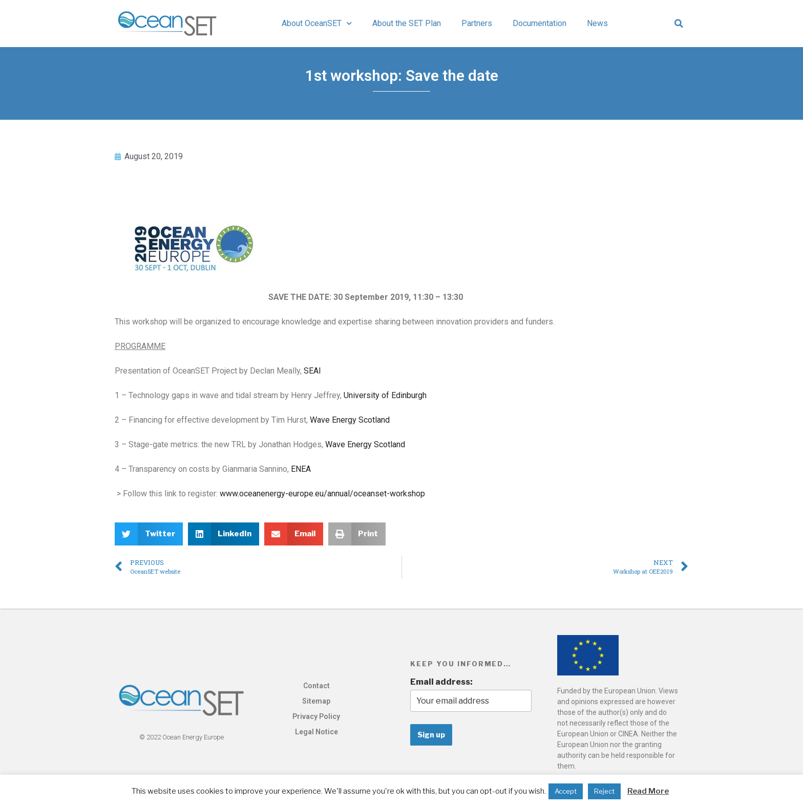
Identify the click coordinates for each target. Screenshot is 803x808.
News (597, 23)
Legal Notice (316, 732)
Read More (648, 791)
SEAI (312, 371)
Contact (316, 686)
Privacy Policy (316, 716)
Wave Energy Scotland (350, 420)
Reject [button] (604, 791)
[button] (679, 23)
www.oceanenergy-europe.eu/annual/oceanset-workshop (322, 493)
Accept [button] (566, 791)
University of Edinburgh (385, 395)
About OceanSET (317, 23)
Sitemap (316, 701)
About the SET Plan (406, 23)
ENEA (301, 469)
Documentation (539, 23)
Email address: (441, 682)
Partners (476, 23)
